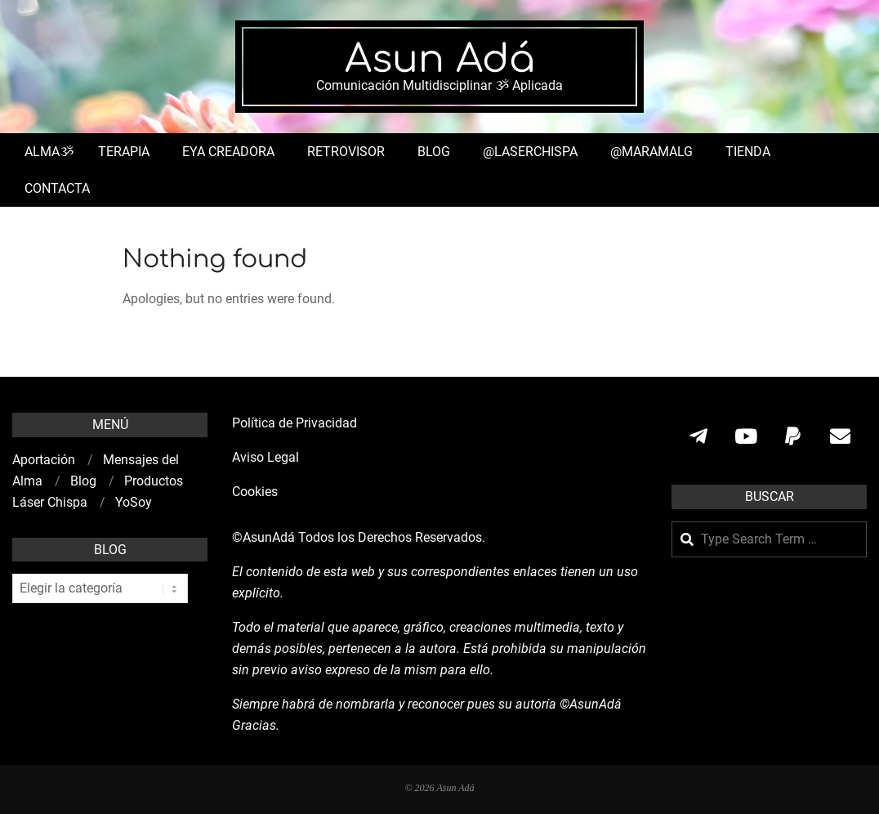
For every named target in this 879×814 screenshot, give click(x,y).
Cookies (256, 491)
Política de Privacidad (294, 423)
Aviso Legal (265, 457)
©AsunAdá (263, 537)
